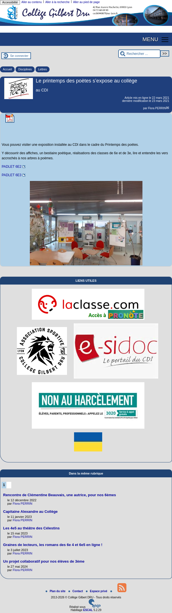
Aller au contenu (31, 2)
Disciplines (25, 69)
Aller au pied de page (86, 2)
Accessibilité (10, 2)
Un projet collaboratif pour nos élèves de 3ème (43, 561)
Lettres (42, 69)
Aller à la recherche (57, 2)
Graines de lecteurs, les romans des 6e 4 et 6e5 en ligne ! (52, 545)
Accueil (7, 69)
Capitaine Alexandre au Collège (30, 511)
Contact (76, 591)
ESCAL (88, 610)
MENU (150, 39)
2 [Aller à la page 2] (9, 485)
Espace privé (97, 591)
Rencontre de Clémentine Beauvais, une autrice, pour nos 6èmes (59, 495)
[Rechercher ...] (139, 54)
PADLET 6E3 (11, 175)
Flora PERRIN (157, 108)
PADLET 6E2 (11, 167)
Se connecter (19, 55)
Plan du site (56, 591)
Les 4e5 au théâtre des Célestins (31, 528)
